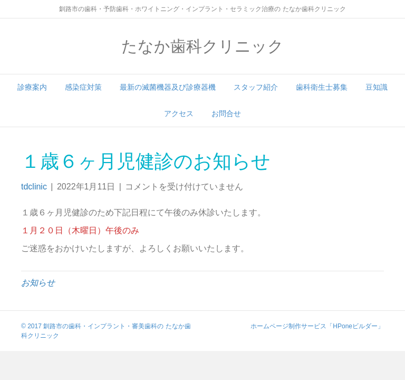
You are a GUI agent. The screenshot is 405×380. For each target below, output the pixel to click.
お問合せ (226, 113)
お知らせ (38, 282)
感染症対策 (83, 87)
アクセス (179, 113)
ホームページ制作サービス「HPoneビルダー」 (317, 326)
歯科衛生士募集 (322, 87)
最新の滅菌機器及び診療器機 (168, 87)
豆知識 (376, 87)
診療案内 (32, 87)
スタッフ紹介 (256, 87)
